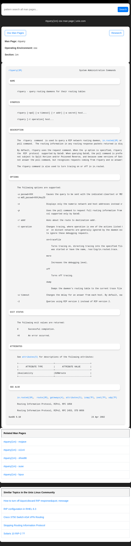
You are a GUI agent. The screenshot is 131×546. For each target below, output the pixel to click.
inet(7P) (101, 397)
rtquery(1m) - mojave (15, 441)
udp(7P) (112, 397)
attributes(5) (30, 357)
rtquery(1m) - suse (14, 466)
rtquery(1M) (15, 70)
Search (123, 9)
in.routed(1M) (110, 140)
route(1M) (42, 397)
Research (116, 33)
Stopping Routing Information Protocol (24, 525)
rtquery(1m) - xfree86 (15, 458)
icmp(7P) (89, 397)
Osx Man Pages (15, 33)
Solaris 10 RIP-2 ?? (14, 533)
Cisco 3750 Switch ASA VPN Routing (24, 517)
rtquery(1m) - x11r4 (14, 450)
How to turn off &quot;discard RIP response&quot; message (36, 500)
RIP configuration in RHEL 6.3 (20, 509)
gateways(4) (56, 397)
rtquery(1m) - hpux (14, 474)
